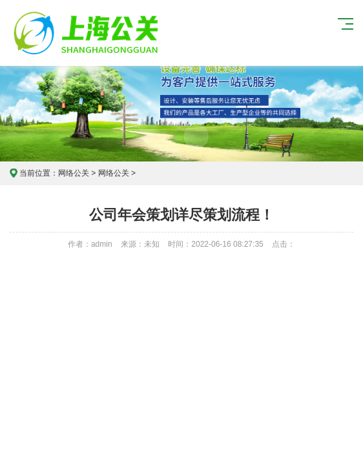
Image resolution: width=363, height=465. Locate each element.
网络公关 (73, 173)
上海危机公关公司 (88, 32)
